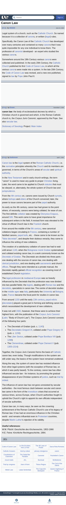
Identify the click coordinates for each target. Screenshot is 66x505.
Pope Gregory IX (55, 330)
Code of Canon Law (35, 66)
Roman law (51, 285)
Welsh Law (9, 470)
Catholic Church (45, 33)
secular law (12, 121)
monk (40, 250)
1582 (18, 311)
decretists (6, 288)
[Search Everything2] (33, 17)
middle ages (13, 292)
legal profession (13, 278)
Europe (37, 278)
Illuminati (41, 460)
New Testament (15, 178)
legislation (25, 273)
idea (4, 28)
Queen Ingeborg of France (57, 470)
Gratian (47, 250)
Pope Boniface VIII (47, 336)
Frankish (38, 224)
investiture (33, 392)
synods (58, 196)
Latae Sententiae (25, 470)
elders (23, 199)
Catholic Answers (9, 451)
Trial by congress (9, 464)
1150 (17, 300)
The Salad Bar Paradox (25, 455)
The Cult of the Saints (57, 464)
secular (46, 170)
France (33, 232)
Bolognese (32, 250)
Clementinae (17, 343)
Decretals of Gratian (11, 257)
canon (31, 37)
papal (44, 202)
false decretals (9, 239)
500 (11, 217)
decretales (7, 303)
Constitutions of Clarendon (9, 455)
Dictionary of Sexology (12, 126)
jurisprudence (8, 191)
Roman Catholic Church (47, 163)
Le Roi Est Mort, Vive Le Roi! (25, 446)
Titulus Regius (41, 464)
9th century (36, 228)
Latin (5, 318)
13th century (39, 300)
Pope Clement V (46, 343)
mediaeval (28, 278)
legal (48, 37)
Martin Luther (15, 420)
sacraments (45, 263)
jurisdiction (14, 263)
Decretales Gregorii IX (22, 330)
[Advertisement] (33, 7)
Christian (48, 181)
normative (10, 166)
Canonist (41, 455)
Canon (5, 163)
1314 (15, 347)
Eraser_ (13, 107)
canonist (19, 51)
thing (4, 107)
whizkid (12, 28)
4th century (16, 196)
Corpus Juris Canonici (49, 314)
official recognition (33, 270)
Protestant (43, 416)
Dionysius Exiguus (49, 214)
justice (45, 377)
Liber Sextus (17, 336)
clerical (5, 263)
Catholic (57, 352)
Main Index (36, 126)
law (12, 76)
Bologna (59, 292)
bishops (12, 199)
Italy (26, 292)
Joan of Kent (25, 464)
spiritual (58, 170)
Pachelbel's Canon (57, 455)
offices (5, 267)
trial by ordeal (25, 451)
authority (6, 173)
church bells (9, 460)
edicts (54, 300)
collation (21, 214)
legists (30, 285)
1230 (17, 333)
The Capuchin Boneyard (41, 470)
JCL (25, 460)
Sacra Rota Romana (57, 447)
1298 (9, 340)
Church (40, 166)
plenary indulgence (41, 451)
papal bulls (23, 235)
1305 (9, 347)
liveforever (14, 157)
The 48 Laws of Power (41, 446)
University (47, 292)
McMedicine (57, 460)
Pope (20, 76)
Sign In (60, 17)
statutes (48, 184)
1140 (14, 250)
